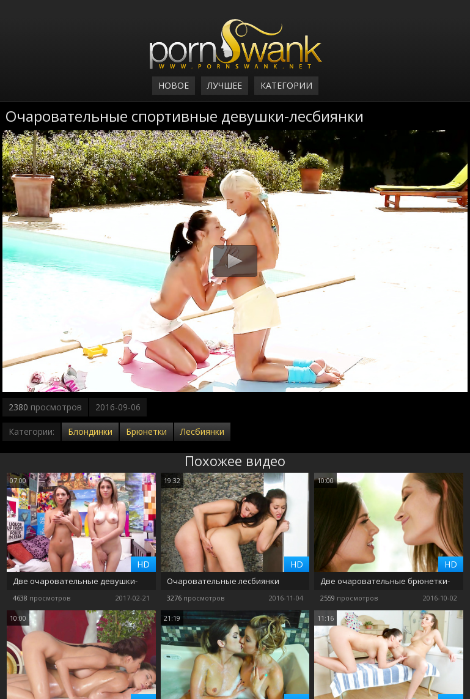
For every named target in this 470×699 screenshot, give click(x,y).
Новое (173, 85)
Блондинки (90, 431)
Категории (286, 85)
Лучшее (224, 85)
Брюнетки (146, 431)
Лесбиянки (202, 431)
